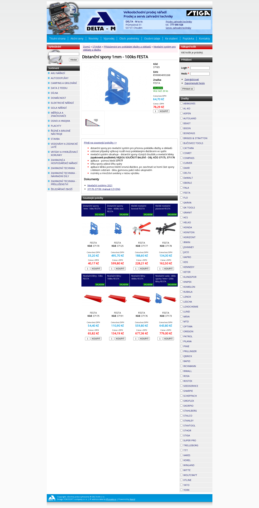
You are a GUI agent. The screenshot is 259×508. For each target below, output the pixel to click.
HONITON (197, 232)
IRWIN (196, 242)
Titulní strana (57, 38)
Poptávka (188, 38)
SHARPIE (197, 390)
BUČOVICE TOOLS (197, 143)
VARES (196, 455)
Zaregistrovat (192, 79)
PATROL (197, 336)
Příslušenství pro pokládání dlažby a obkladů (127, 46)
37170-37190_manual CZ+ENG (103, 189)
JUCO (194, 252)
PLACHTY (65, 126)
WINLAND (197, 465)
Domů (86, 46)
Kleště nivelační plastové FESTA (162, 207)
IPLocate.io (111, 499)
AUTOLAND (197, 118)
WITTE (196, 470)
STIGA (195, 435)
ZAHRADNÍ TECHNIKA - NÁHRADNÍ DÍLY (65, 175)
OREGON (197, 331)
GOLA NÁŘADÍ (65, 108)
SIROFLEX (197, 400)
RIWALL (197, 371)
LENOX (196, 296)
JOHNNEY (197, 247)
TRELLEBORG (197, 445)
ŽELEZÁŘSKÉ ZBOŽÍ (65, 190)
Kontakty (204, 38)
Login (185, 67)
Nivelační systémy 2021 (99, 185)
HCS (193, 217)
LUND (195, 311)
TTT (193, 450)
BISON (196, 128)
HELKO (196, 222)
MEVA (195, 316)
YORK (195, 489)
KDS (193, 262)
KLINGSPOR (197, 276)
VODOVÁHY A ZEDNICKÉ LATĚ (65, 145)
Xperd (132, 499)
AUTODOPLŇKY (65, 78)
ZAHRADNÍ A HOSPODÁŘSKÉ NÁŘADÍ (65, 161)
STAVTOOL (197, 425)
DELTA (196, 172)
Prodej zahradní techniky (179, 21)
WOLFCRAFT (197, 475)
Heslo (185, 73)
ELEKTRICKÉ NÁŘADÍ (65, 103)
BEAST (196, 123)
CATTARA (197, 148)
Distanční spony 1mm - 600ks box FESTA (115, 208)
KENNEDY (197, 267)
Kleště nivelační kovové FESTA (138, 207)
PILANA (197, 341)
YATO (195, 485)
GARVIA (197, 202)
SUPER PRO (197, 440)
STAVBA (96, 46)
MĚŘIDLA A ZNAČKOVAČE (65, 114)
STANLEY (197, 420)
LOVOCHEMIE (197, 306)
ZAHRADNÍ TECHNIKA (65, 168)
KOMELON (197, 286)
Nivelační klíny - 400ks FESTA (138, 277)
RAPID (196, 361)
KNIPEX (197, 281)
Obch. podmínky (129, 38)
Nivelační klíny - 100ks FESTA (114, 277)
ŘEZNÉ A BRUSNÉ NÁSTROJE (65, 132)
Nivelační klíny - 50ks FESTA (93, 277)
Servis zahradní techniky (178, 27)
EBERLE (197, 182)
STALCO (197, 415)
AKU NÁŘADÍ (65, 73)
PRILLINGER (197, 351)
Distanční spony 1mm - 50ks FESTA (91, 207)
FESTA (196, 192)
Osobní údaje (152, 38)
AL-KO (196, 108)
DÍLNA (64, 92)
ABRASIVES (197, 103)
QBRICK (197, 356)
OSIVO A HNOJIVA (65, 121)
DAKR (195, 167)
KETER (196, 271)
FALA (194, 187)
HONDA (197, 227)
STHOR (197, 430)
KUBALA (197, 291)
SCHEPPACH (197, 395)
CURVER (197, 163)
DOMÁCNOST (65, 98)
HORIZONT (197, 237)
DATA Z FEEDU (65, 88)
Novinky (93, 38)
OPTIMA (197, 326)
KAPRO (197, 257)
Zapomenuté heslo (195, 83)
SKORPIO (197, 405)
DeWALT (197, 177)
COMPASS (197, 158)
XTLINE (197, 480)
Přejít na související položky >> (100, 142)
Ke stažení (171, 38)
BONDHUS (197, 133)
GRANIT (197, 212)
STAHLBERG (197, 410)
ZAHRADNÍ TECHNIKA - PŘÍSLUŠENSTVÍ (65, 183)
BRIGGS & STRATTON (197, 138)
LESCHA (197, 301)
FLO (193, 197)
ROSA (195, 376)
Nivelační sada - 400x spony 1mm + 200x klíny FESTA (165, 278)
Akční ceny (77, 38)
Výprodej (109, 38)
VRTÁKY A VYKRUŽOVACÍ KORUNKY (65, 153)
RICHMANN (197, 366)
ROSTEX (197, 381)
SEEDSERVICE (197, 385)
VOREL (196, 460)
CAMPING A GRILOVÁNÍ (65, 83)
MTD (194, 321)
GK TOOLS (197, 207)
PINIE (195, 346)
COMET (197, 153)
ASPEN (196, 113)
